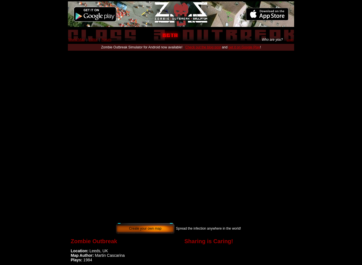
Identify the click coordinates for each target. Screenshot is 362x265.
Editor (93, 40)
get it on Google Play (244, 47)
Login (290, 39)
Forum (106, 40)
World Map (76, 40)
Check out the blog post (203, 47)
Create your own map (145, 228)
